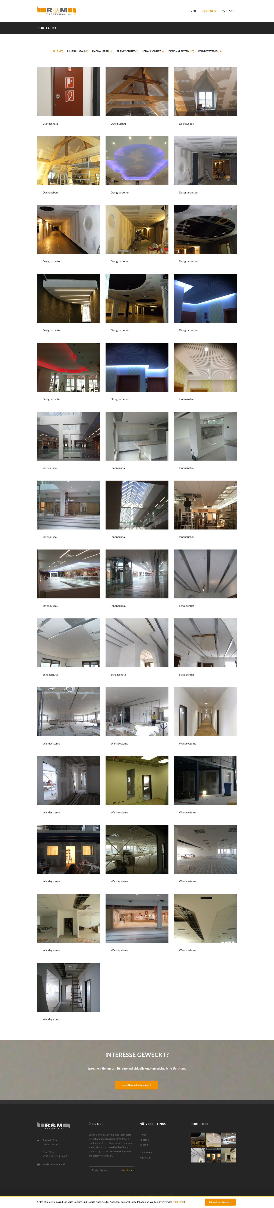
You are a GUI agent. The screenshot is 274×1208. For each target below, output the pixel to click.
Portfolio (209, 10)
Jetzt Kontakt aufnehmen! (136, 1084)
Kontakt (228, 10)
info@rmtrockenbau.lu (54, 1163)
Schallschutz (153, 51)
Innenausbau (77, 51)
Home (193, 10)
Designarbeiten (181, 51)
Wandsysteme (209, 51)
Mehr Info (179, 1201)
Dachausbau (102, 51)
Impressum (145, 1157)
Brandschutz (127, 51)
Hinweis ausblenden (220, 1201)
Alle (57, 51)
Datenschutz (146, 1152)
